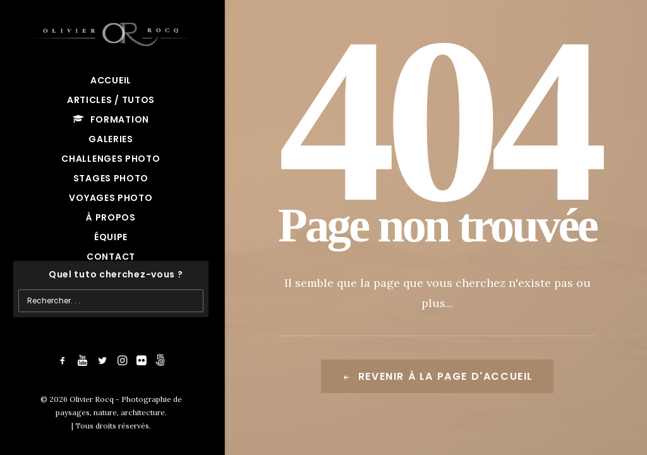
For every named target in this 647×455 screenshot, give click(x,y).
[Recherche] (110, 274)
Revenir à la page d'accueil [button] (437, 376)
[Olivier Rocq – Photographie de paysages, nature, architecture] (111, 32)
